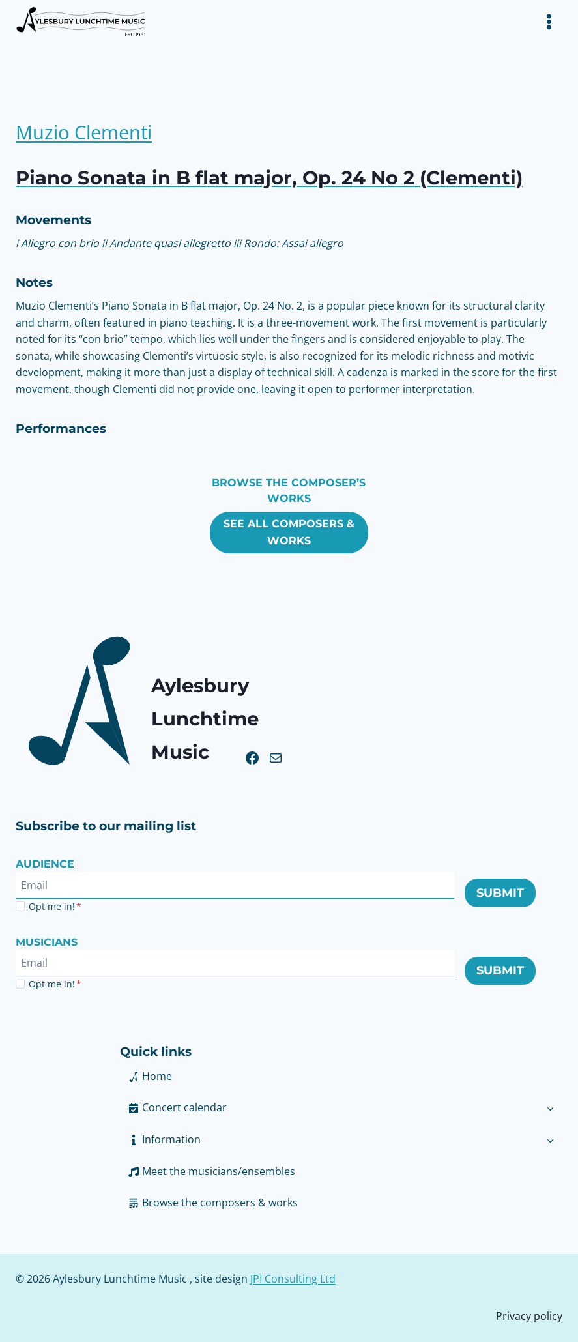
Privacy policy (529, 1316)
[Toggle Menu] (549, 21)
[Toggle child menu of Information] (550, 1140)
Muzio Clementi (87, 132)
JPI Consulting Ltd (293, 1279)
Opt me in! (55, 906)
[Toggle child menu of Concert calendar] (550, 1108)
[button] (329, 1140)
